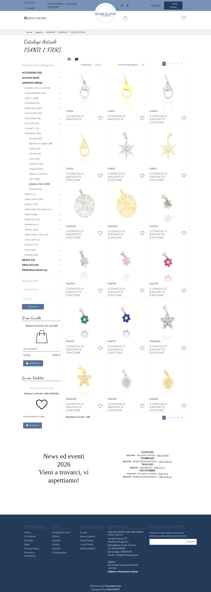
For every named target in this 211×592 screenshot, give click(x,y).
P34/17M (70, 283)
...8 (181, 63)
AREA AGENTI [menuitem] (87, 548)
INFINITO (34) (31, 244)
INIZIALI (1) (30, 194)
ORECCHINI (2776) (34, 199)
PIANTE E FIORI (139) (39, 184)
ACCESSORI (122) (32, 72)
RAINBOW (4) (32, 224)
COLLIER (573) (32, 123)
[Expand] (59, 73)
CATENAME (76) (33, 118)
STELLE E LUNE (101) (38, 173)
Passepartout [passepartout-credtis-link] (113, 586)
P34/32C (154, 399)
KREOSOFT (113, 589)
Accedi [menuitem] (83, 532)
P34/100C (113, 226)
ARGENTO (50, 32)
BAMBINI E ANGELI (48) (40, 143)
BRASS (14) (28, 260)
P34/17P (112, 283)
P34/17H (153, 226)
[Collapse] (59, 83)
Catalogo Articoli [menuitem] (61, 532)
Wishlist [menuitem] (56, 548)
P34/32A (112, 399)
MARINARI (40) (36, 163)
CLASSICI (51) (34, 148)
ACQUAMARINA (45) (35, 93)
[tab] (69, 59)
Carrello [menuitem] (56, 540)
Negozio (38, 32)
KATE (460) (30, 250)
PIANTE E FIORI (78, 32)
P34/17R (153, 283)
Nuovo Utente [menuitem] (87, 536)
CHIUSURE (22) (32, 239)
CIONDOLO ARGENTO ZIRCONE (158, 119)
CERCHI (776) (31, 204)
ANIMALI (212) (35, 138)
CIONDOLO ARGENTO (75, 118)
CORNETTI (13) (32, 128)
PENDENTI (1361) (33, 133)
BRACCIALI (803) (33, 108)
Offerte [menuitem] (56, 536)
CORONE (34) (35, 153)
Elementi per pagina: (128, 64)
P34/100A (71, 226)
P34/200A (154, 341)
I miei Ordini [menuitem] (86, 544)
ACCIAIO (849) (30, 77)
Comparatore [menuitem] (59, 552)
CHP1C (111, 111)
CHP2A (153, 111)
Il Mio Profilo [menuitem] (86, 540)
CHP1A (69, 111)
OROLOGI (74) (30, 265)
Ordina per (86, 64)
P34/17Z (112, 341)
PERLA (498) (31, 214)
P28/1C (153, 168)
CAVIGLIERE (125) (33, 113)
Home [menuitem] (27, 532)
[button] (33, 306)
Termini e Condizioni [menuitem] (30, 554)
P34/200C (71, 399)
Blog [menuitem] (26, 544)
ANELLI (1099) (31, 98)
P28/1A (111, 168)
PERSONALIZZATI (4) (34, 270)
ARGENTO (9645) (32, 82)
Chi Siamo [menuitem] (29, 2)
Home (29, 32)
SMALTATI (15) (35, 189)
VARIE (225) (34, 179)
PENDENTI (63, 32)
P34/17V (70, 341)
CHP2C (70, 168)
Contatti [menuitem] (30, 8)
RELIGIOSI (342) (36, 168)
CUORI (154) (34, 158)
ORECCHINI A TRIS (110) (37, 234)
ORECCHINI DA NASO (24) (38, 209)
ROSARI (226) (31, 255)
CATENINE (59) (32, 103)
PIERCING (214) (32, 219)
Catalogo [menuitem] (155, 5)
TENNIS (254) (31, 229)
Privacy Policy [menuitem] (31, 548)
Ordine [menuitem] (56, 544)
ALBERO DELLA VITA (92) (38, 88)
